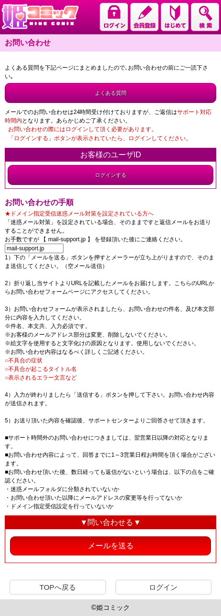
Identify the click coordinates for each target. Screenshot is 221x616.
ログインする (110, 175)
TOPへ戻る (58, 587)
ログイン (163, 587)
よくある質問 (110, 93)
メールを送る (111, 546)
